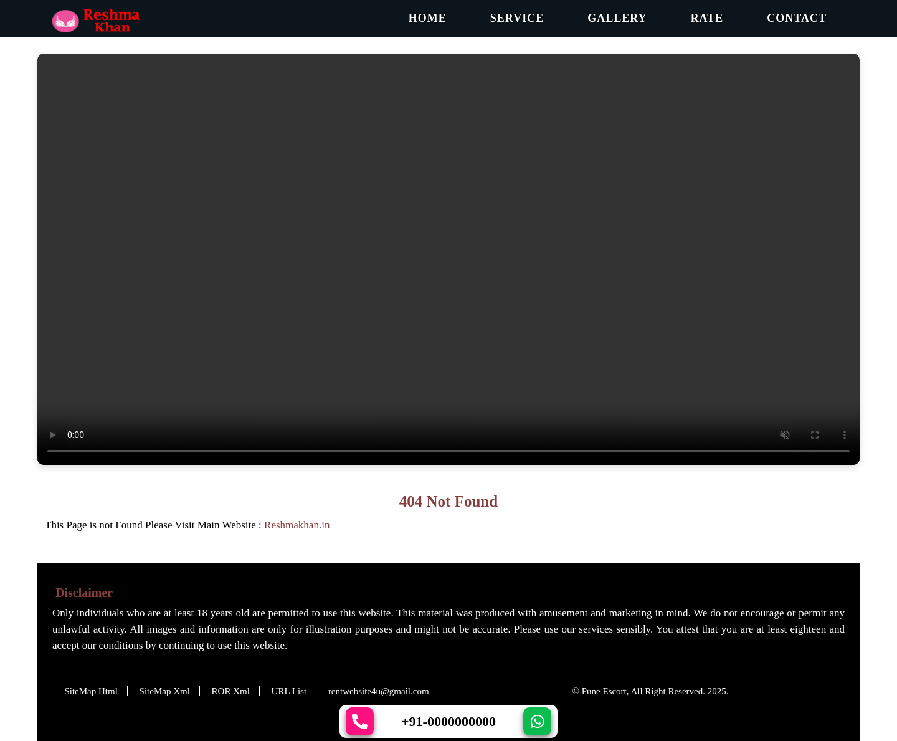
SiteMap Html (90, 691)
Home (428, 18)
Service (517, 18)
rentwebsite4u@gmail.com (378, 691)
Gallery (617, 18)
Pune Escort (604, 691)
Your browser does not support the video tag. (448, 259)
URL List (289, 691)
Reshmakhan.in (297, 525)
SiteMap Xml (165, 691)
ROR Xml (231, 691)
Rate (707, 18)
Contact (797, 18)
